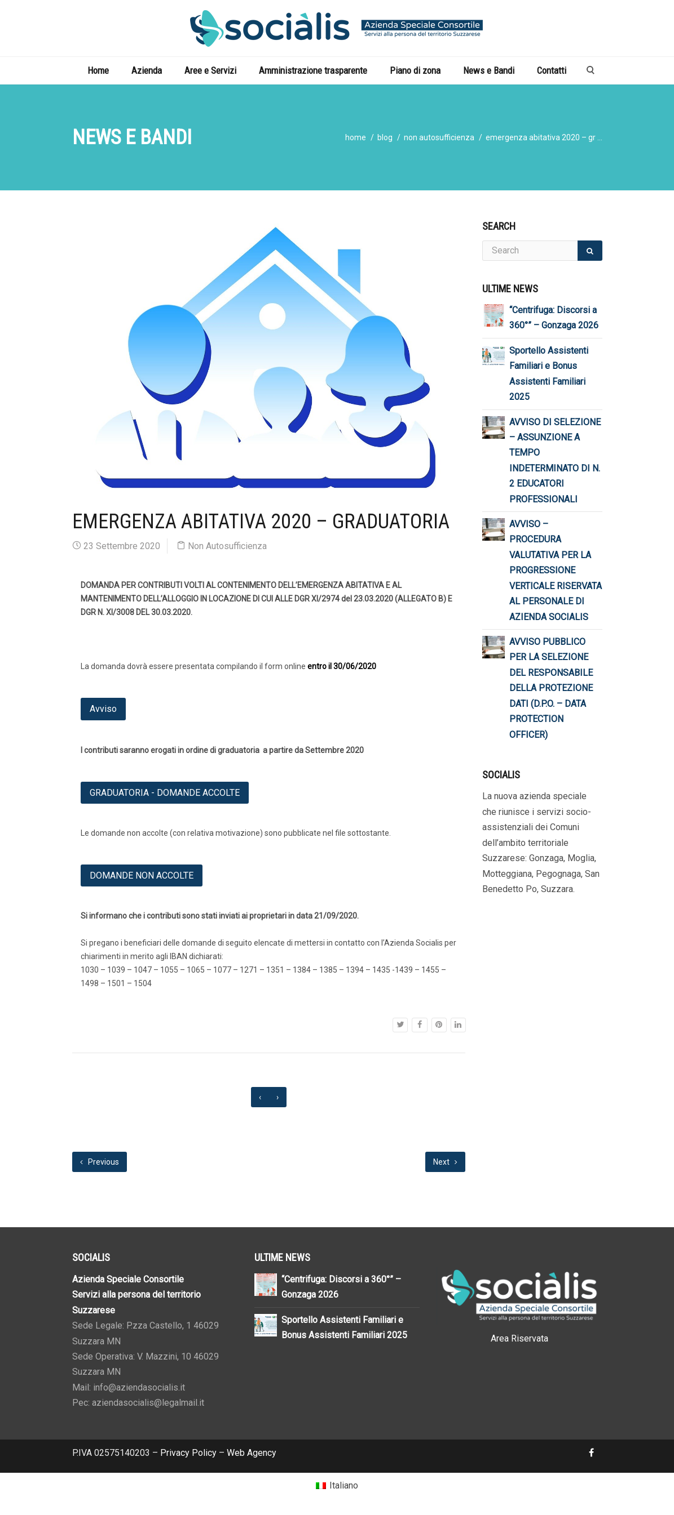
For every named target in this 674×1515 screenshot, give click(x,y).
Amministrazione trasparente (313, 70)
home (355, 137)
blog (385, 137)
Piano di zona (415, 70)
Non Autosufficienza (439, 137)
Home (98, 70)
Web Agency (251, 1452)
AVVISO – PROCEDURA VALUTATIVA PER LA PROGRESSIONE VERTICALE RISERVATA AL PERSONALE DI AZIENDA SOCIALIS (555, 570)
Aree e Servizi (210, 70)
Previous (99, 1161)
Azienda (146, 70)
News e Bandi (488, 70)
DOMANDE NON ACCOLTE (141, 875)
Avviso (103, 708)
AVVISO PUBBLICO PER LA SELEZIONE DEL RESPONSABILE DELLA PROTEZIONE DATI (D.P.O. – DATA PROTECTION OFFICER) (551, 688)
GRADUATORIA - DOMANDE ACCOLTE (165, 792)
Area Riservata (519, 1338)
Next (445, 1161)
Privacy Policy (188, 1452)
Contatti (551, 70)
